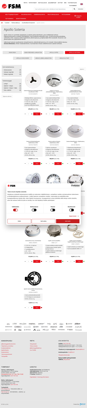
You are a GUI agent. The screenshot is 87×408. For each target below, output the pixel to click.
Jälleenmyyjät (52, 2)
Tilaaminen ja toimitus (7, 346)
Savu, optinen (6, 90)
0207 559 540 (14, 384)
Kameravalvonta (39, 14)
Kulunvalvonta (26, 14)
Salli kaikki (67, 221)
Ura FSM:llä (33, 350)
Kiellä (19, 221)
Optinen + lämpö (7, 86)
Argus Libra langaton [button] (43, 58)
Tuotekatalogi (72, 2)
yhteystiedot (66, 359)
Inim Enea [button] (12, 52)
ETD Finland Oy (5, 389)
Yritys (25, 2)
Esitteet (60, 2)
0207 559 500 (66, 343)
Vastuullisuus (42, 2)
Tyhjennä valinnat (7, 96)
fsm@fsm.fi (71, 352)
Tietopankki (4, 356)
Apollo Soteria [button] (74, 52)
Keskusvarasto (7, 70)
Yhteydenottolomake (64, 355)
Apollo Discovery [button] (22, 58)
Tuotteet (7, 23)
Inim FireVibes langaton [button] (33, 52)
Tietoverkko (9, 18)
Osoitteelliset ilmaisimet (28, 23)
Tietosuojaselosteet (6, 354)
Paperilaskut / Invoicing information (39, 377)
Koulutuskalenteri (6, 348)
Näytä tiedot (72, 216)
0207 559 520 (14, 376)
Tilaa (37, 114)
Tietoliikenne (66, 14)
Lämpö (5, 83)
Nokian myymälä (7, 74)
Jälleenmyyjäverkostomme (8, 344)
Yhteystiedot (33, 2)
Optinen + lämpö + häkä (9, 88)
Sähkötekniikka (21, 18)
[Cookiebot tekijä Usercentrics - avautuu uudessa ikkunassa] (72, 186)
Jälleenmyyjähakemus (35, 348)
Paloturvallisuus (53, 14)
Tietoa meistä (33, 346)
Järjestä (82, 69)
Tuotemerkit (73, 5)
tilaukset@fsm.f (80, 349)
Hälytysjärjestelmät (12, 14)
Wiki (65, 2)
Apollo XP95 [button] (54, 52)
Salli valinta (43, 221)
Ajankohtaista (5, 350)
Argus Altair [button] (64, 58)
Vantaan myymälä (8, 72)
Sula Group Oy (5, 392)
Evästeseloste (5, 352)
